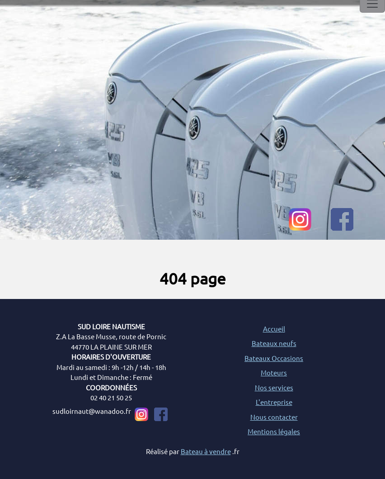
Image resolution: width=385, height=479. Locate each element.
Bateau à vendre (206, 451)
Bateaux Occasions (273, 358)
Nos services (274, 387)
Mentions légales (274, 431)
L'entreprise (274, 402)
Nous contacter (274, 417)
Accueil (274, 328)
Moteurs (274, 372)
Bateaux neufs (274, 343)
